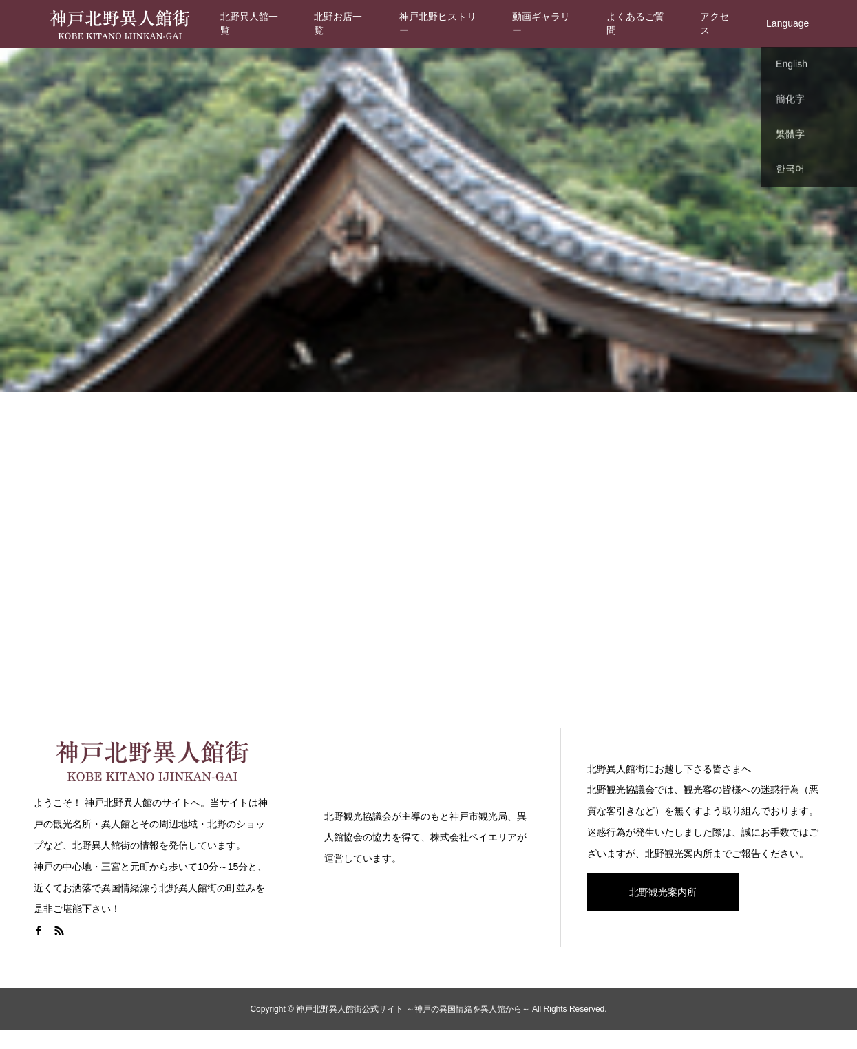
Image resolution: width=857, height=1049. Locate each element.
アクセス (714, 23)
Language (787, 23)
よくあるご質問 (635, 23)
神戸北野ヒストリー (437, 23)
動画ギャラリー (541, 23)
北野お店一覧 (338, 23)
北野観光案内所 (663, 892)
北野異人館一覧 (249, 23)
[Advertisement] (429, 557)
